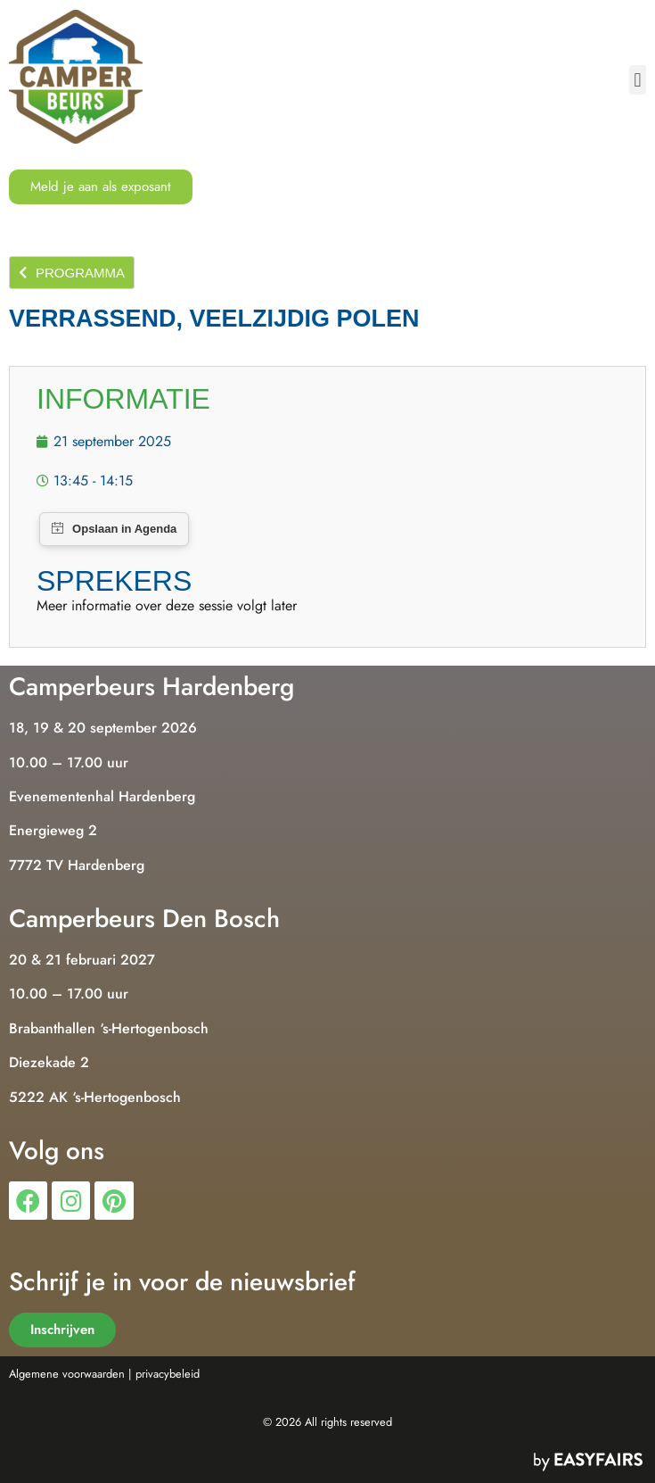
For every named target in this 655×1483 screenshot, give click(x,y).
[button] (637, 80)
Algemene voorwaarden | (70, 1373)
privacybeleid (167, 1373)
